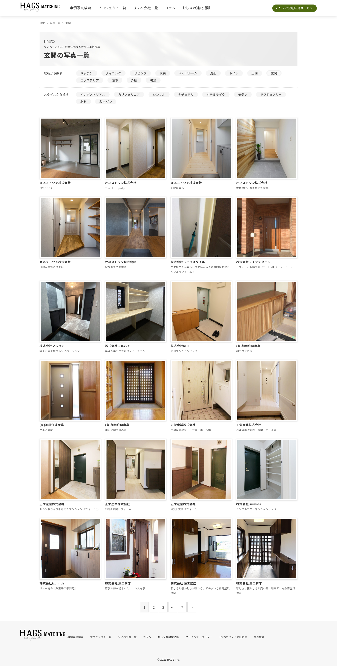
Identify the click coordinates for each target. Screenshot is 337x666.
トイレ (234, 73)
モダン (242, 94)
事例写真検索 (80, 7)
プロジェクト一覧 (112, 7)
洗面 (213, 73)
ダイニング (113, 73)
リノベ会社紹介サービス (296, 8)
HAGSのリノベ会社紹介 (233, 637)
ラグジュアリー (271, 94)
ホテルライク (216, 94)
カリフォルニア (129, 94)
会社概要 (259, 637)
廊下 (115, 80)
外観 (134, 80)
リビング (140, 73)
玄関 (274, 73)
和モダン (106, 101)
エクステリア (89, 80)
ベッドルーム (188, 73)
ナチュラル (186, 94)
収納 (162, 73)
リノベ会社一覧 (145, 7)
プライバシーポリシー (198, 637)
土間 (254, 73)
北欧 (83, 101)
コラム (170, 7)
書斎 (153, 80)
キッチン (86, 73)
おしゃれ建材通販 (196, 7)
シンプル (159, 94)
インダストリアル (92, 94)
